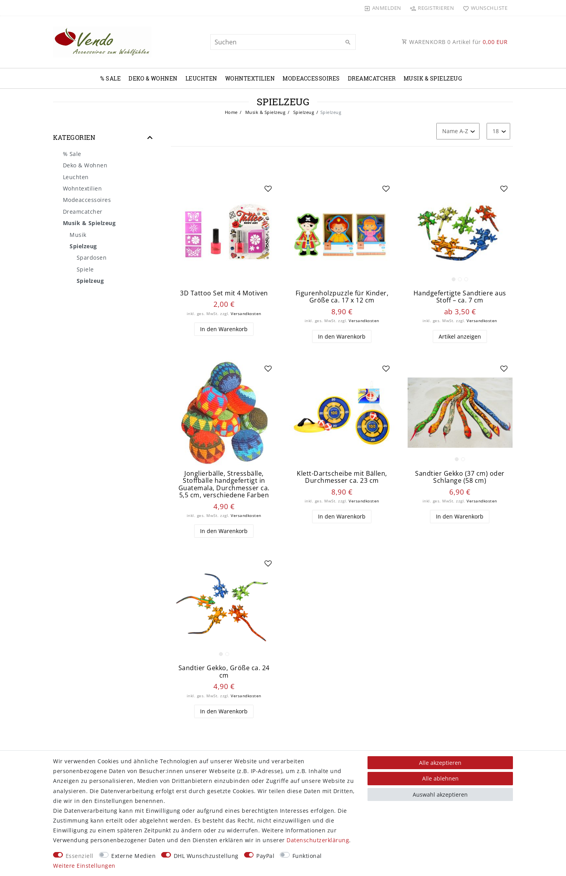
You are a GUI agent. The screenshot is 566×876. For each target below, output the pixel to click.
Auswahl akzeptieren (440, 794)
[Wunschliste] (483, 8)
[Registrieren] (432, 8)
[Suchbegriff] (283, 42)
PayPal (265, 856)
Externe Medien (133, 856)
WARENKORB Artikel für (454, 42)
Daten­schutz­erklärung (318, 840)
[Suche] (347, 42)
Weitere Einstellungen (84, 865)
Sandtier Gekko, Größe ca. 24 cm (224, 671)
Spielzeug (303, 112)
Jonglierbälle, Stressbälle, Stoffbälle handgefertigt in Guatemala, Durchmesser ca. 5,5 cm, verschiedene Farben (224, 484)
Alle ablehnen (440, 778)
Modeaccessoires (311, 78)
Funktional (307, 856)
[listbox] (460, 232)
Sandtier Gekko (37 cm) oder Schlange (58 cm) (460, 477)
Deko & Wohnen (153, 78)
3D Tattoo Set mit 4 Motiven (224, 293)
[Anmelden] (383, 8)
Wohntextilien (250, 78)
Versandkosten (246, 313)
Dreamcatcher (372, 78)
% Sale (110, 78)
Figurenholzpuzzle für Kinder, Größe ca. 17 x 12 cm (342, 297)
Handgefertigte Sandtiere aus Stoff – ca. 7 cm (459, 297)
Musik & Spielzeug (433, 78)
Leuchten (201, 78)
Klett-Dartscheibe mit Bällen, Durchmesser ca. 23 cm (342, 477)
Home (231, 112)
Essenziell (80, 856)
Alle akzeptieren (440, 762)
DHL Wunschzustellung (206, 856)
